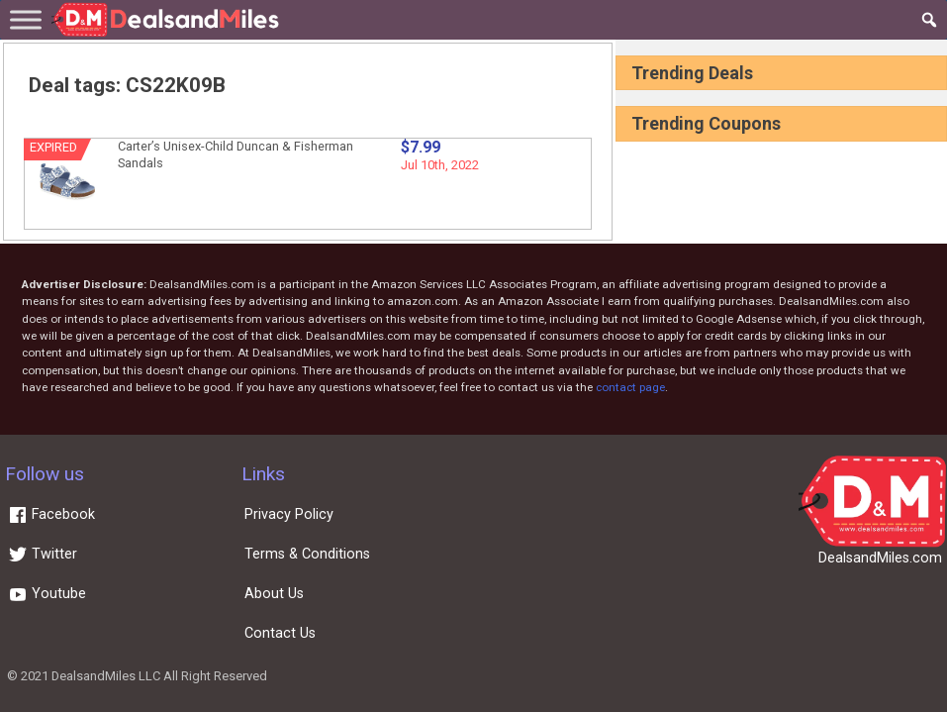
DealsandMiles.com (880, 558)
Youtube (47, 593)
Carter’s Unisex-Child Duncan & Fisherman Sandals (235, 154)
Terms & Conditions (307, 554)
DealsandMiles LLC (105, 675)
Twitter (42, 554)
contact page (630, 387)
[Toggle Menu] (26, 19)
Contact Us (280, 633)
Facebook (51, 514)
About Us (274, 593)
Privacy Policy (288, 514)
